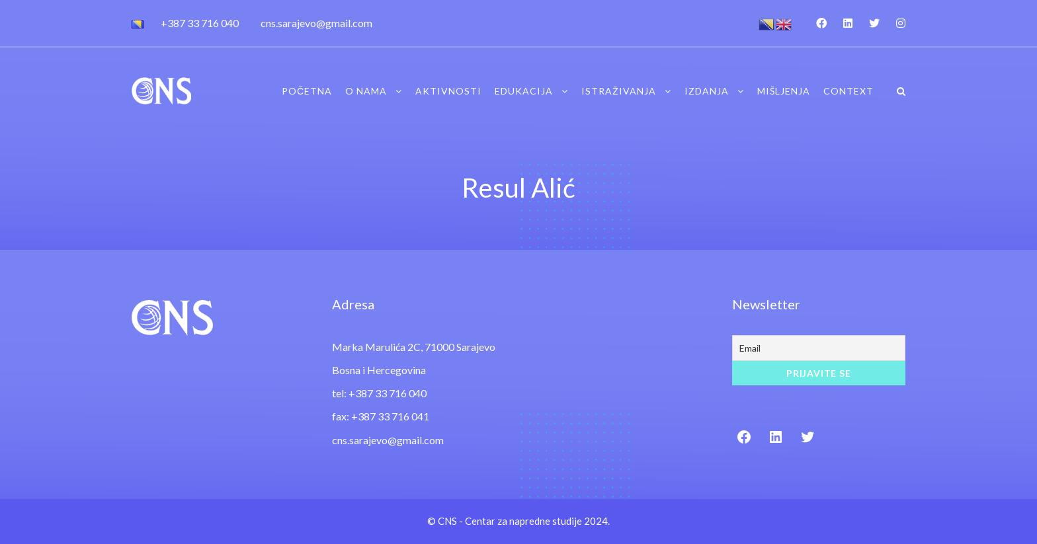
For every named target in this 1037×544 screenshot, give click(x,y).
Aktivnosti (448, 91)
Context (848, 91)
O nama (366, 91)
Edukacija (524, 91)
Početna (307, 91)
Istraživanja (618, 91)
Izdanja (706, 91)
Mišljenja (783, 91)
